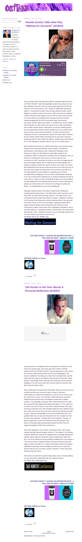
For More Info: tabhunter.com (35, 460)
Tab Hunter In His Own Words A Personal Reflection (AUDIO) (44, 289)
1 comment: (29, 276)
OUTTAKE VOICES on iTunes (35, 258)
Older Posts (70, 531)
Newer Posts (28, 531)
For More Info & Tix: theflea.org (36, 217)
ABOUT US (6, 80)
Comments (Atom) (39, 536)
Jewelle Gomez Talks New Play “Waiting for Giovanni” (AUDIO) (44, 24)
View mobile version (48, 533)
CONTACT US (7, 82)
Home (49, 531)
